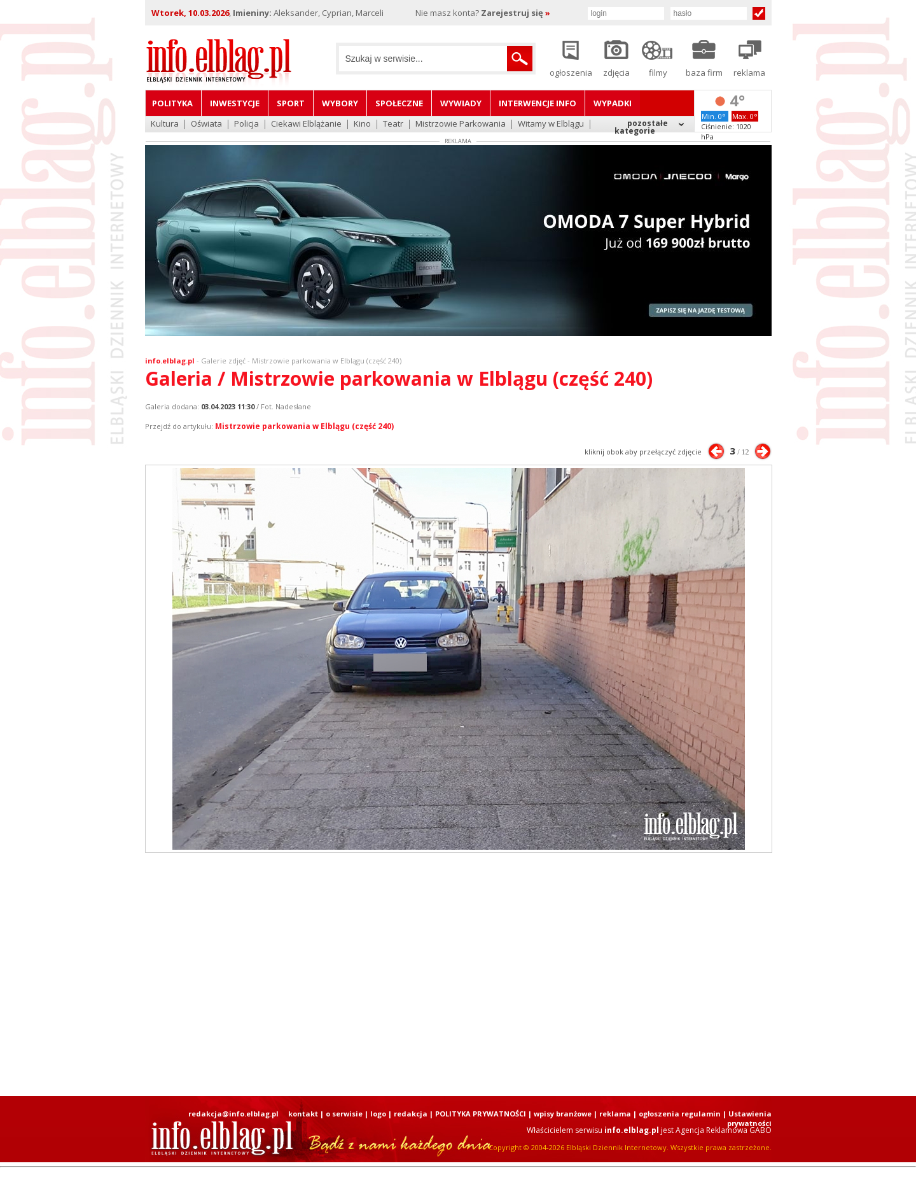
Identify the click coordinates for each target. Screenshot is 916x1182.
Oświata (206, 124)
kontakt (303, 1113)
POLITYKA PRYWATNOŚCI (480, 1113)
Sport (291, 103)
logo (378, 1113)
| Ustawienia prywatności (747, 1118)
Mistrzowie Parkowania (460, 124)
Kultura (165, 124)
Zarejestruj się (515, 12)
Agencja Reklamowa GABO (724, 1130)
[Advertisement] (458, 974)
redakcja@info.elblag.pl (233, 1113)
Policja (246, 124)
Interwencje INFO (537, 103)
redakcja (410, 1113)
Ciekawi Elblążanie (306, 124)
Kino (362, 124)
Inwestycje (235, 103)
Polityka (172, 103)
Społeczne (399, 103)
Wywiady (461, 103)
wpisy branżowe (563, 1113)
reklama (615, 1113)
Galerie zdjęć (223, 360)
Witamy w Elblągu (551, 124)
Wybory (340, 103)
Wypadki (612, 103)
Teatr (393, 124)
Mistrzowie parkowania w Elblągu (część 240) (304, 426)
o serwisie (344, 1113)
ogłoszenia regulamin (680, 1113)
